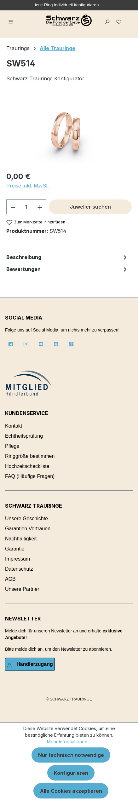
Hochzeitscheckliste (27, 466)
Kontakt (13, 426)
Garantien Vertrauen (27, 528)
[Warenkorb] (128, 18)
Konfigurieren (71, 773)
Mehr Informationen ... (69, 741)
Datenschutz (19, 569)
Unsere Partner (22, 589)
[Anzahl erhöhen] (40, 206)
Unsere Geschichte (26, 518)
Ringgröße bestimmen (30, 456)
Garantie (14, 548)
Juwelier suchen (90, 207)
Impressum (17, 559)
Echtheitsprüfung (24, 436)
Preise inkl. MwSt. (27, 185)
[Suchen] (108, 20)
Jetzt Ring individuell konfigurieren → (69, 5)
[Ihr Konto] (30, 664)
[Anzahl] (26, 206)
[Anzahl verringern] (13, 206)
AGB (10, 579)
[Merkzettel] (120, 20)
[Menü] (11, 20)
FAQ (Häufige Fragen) (30, 476)
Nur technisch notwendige (71, 755)
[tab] (67, 257)
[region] (69, 130)
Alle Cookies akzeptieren (71, 791)
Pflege (12, 446)
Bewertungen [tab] (67, 269)
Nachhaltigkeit (21, 538)
